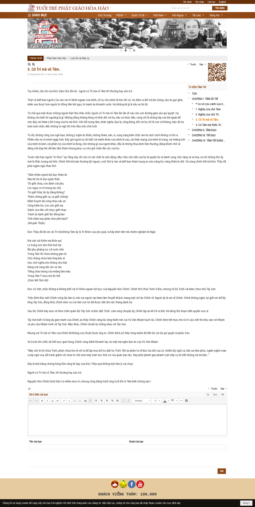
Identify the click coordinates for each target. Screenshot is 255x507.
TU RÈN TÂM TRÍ (197, 87)
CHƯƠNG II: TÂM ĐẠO (204, 130)
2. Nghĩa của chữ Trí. (207, 114)
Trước (193, 64)
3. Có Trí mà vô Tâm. (207, 119)
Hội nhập (199, 1)
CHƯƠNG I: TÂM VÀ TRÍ (205, 98)
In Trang (29, 388)
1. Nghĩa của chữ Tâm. (208, 109)
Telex (215, 394)
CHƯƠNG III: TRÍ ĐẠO (204, 135)
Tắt (207, 394)
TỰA (194, 93)
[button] (121, 15)
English (222, 1)
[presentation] (54, 459)
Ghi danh (187, 1)
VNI (222, 394)
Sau (201, 64)
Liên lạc (211, 1)
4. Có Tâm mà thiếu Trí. (209, 125)
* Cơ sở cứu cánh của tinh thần (211, 104)
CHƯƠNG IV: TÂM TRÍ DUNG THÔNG (209, 140)
